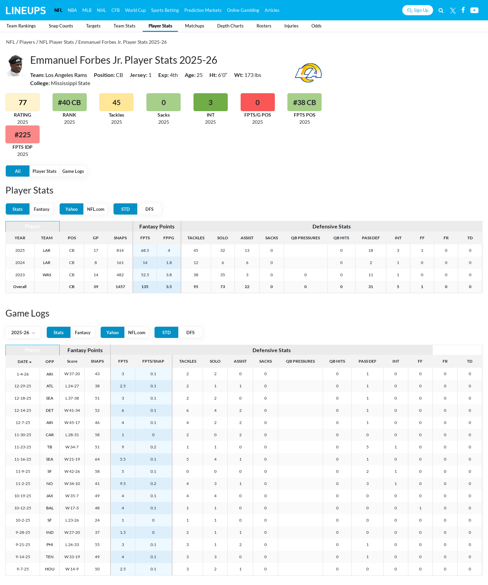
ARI (49, 374)
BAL (50, 507)
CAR (50, 434)
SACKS (271, 237)
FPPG (168, 237)
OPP (49, 361)
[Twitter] (453, 10)
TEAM (47, 237)
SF (49, 471)
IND (50, 532)
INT (398, 237)
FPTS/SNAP (153, 361)
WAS (47, 274)
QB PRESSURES (305, 237)
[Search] (441, 10)
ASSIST (247, 237)
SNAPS (120, 237)
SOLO (222, 237)
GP (96, 237)
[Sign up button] (417, 10)
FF (422, 237)
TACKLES (195, 237)
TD (470, 237)
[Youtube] (474, 10)
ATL (49, 385)
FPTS (145, 237)
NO (49, 483)
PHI (49, 544)
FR (446, 237)
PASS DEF (371, 237)
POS (72, 237)
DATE (23, 361)
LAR (46, 250)
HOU (50, 568)
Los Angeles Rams (66, 75)
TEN (50, 556)
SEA (49, 398)
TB (49, 446)
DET (50, 410)
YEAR (20, 237)
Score (72, 361)
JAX (49, 495)
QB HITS (341, 237)
